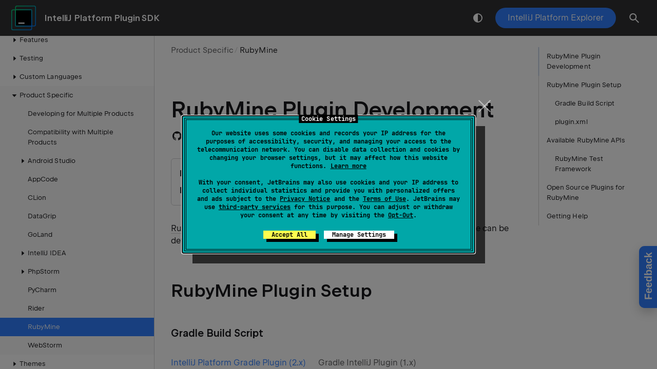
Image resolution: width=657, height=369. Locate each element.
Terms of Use (384, 199)
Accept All (289, 235)
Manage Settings (359, 235)
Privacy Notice (305, 199)
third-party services (255, 207)
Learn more (348, 166)
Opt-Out (400, 215)
